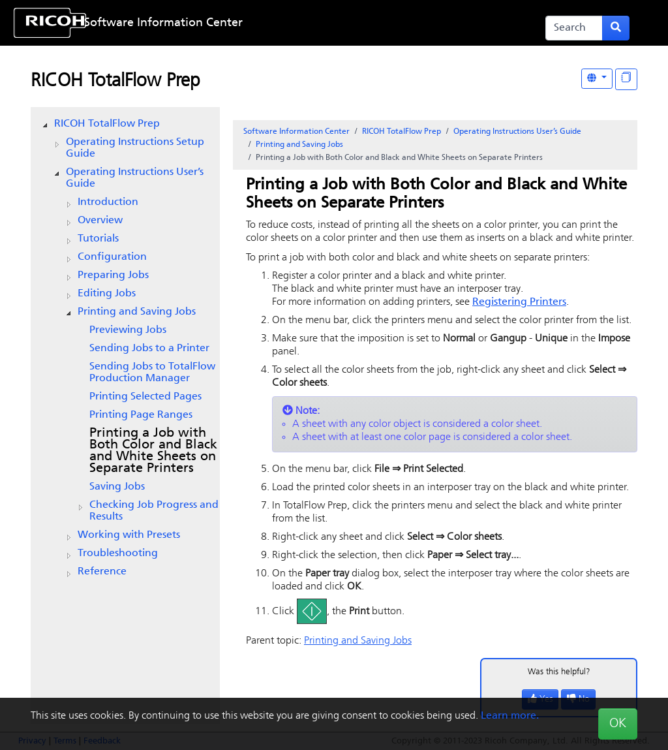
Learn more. (510, 716)
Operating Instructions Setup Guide (135, 148)
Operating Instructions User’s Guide (135, 178)
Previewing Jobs (127, 330)
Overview (100, 220)
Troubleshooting (118, 553)
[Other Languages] (597, 79)
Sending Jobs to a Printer (149, 348)
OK (617, 723)
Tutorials (98, 239)
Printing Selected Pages (145, 397)
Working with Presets (129, 535)
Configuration (112, 257)
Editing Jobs (107, 294)
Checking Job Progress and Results (154, 511)
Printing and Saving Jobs (137, 312)
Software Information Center (163, 23)
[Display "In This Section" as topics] (626, 79)
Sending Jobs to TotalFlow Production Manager (152, 373)
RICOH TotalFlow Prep (115, 81)
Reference (102, 572)
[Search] (574, 28)
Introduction (108, 202)
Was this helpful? (559, 672)
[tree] (125, 348)
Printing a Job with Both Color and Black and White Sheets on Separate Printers (153, 451)
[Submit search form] (616, 28)
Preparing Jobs (113, 275)
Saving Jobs (117, 487)
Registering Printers (519, 302)
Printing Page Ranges (140, 415)
